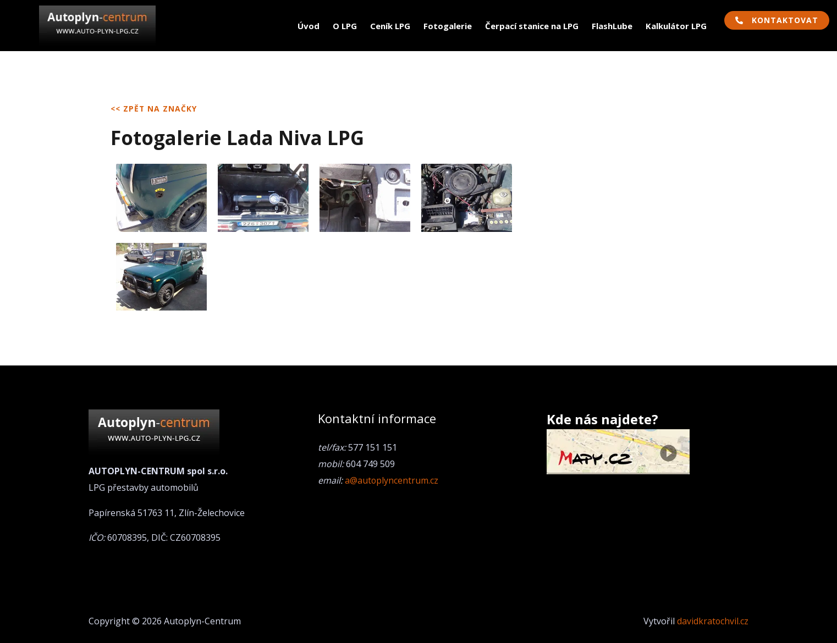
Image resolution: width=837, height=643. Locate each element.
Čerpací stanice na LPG (532, 25)
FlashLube (612, 25)
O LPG (345, 25)
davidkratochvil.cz (712, 621)
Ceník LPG (390, 25)
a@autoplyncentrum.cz (392, 480)
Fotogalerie (447, 25)
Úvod (309, 25)
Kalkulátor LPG (676, 25)
